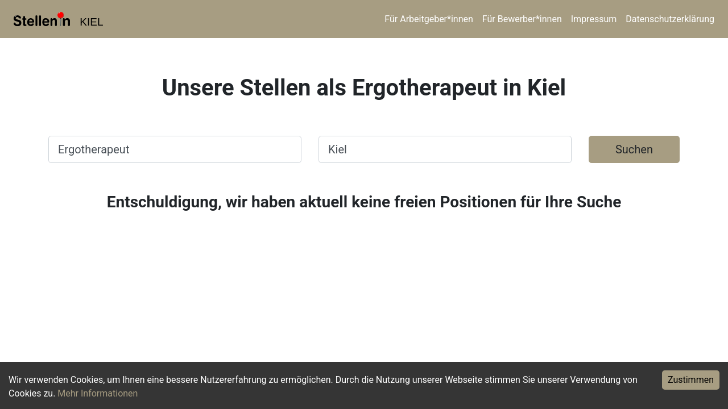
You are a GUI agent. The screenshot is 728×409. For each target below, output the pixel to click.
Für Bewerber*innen (522, 19)
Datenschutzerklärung (670, 19)
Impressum (594, 19)
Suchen (634, 149)
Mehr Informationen (97, 393)
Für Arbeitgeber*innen (428, 19)
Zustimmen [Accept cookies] (691, 379)
